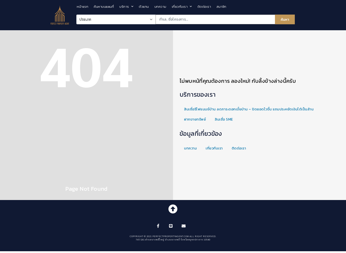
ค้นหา (285, 19)
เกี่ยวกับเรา (182, 6)
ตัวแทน (144, 6)
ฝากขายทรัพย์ (195, 119)
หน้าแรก (82, 6)
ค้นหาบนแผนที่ (104, 6)
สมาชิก (221, 6)
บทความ (160, 6)
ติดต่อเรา (204, 6)
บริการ (126, 6)
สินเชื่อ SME (224, 119)
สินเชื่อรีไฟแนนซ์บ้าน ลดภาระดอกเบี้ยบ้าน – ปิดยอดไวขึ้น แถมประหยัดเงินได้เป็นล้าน (249, 109)
